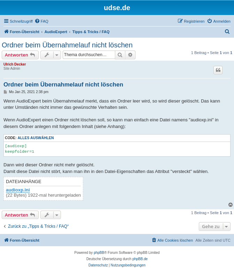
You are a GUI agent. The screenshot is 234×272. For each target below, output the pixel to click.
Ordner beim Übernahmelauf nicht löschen (67, 45)
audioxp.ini (18, 190)
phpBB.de (140, 259)
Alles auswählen (35, 138)
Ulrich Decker (14, 64)
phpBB (99, 253)
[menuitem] (41, 21)
